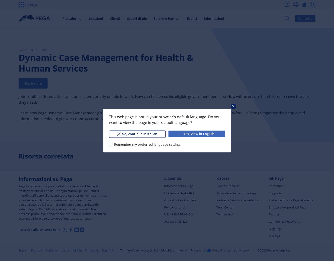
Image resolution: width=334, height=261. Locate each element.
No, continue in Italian (137, 134)
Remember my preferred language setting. (147, 144)
